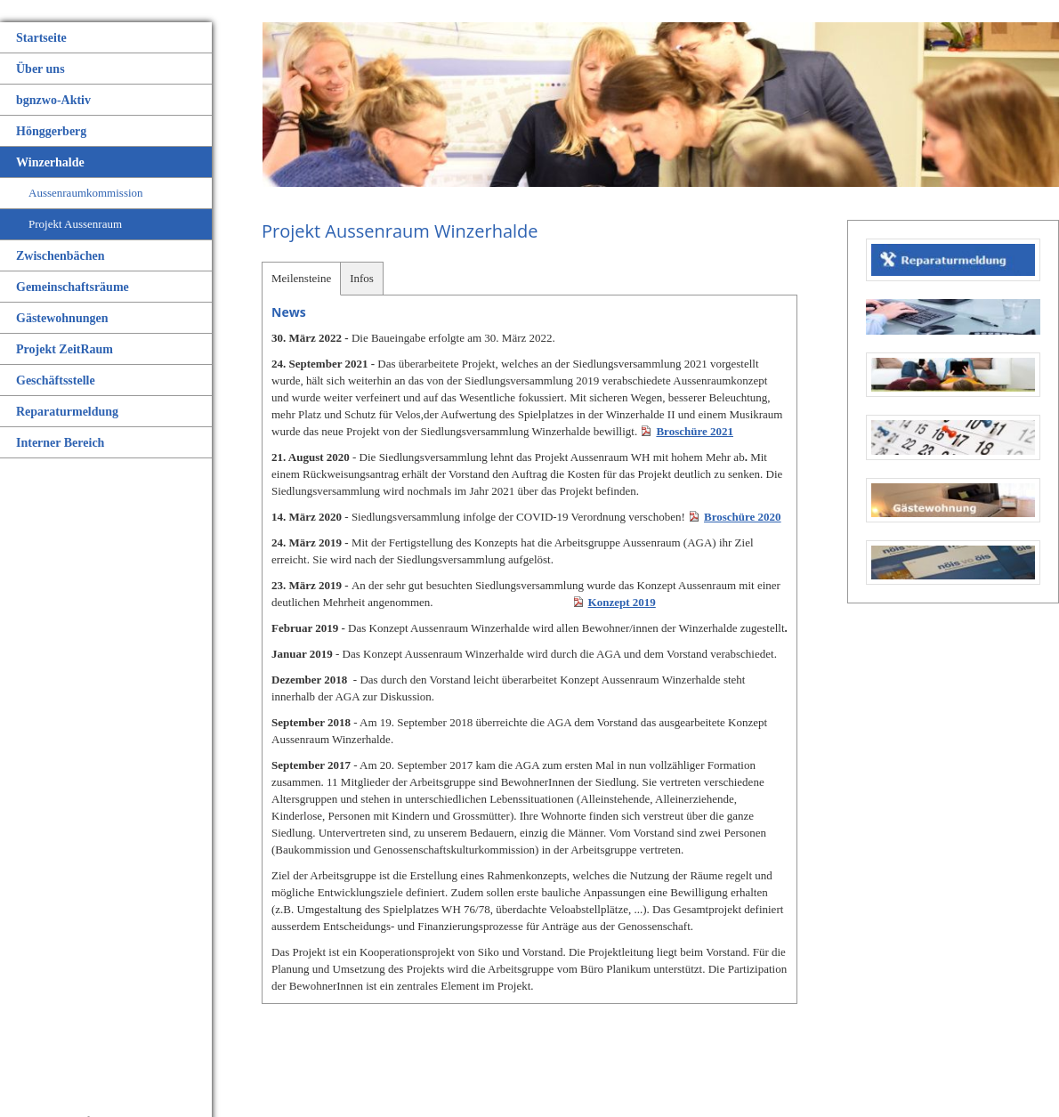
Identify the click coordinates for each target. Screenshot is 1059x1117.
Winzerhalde (50, 162)
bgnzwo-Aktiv (53, 100)
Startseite (41, 38)
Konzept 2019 (622, 602)
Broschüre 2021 (694, 431)
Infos (362, 278)
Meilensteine (301, 278)
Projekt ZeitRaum (64, 349)
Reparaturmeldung (67, 411)
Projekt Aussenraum (75, 224)
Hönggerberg (51, 131)
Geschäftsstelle (55, 380)
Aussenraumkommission (85, 192)
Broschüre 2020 (742, 516)
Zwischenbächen (60, 256)
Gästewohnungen (62, 318)
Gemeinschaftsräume (72, 287)
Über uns (40, 69)
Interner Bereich (60, 442)
